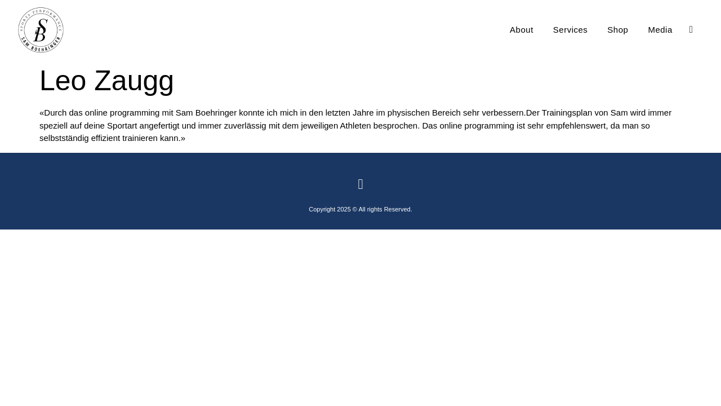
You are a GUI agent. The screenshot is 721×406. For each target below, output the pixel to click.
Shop (617, 29)
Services (570, 29)
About (521, 29)
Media (660, 29)
